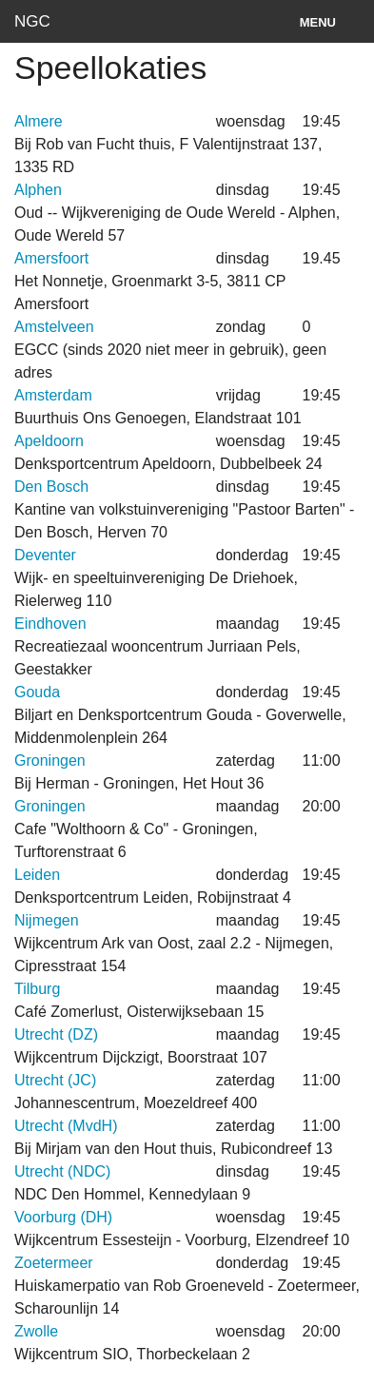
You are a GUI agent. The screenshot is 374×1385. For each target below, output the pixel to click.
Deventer (45, 555)
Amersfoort (51, 258)
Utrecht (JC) (55, 1080)
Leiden (37, 875)
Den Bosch (51, 486)
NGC (32, 21)
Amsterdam (53, 395)
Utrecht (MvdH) (65, 1126)
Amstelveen (54, 327)
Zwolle (36, 1331)
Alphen (38, 190)
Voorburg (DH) (63, 1217)
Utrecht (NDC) (62, 1171)
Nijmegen (46, 920)
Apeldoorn (49, 441)
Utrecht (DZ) (56, 1034)
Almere (38, 121)
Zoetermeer (53, 1263)
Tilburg (37, 989)
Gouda (37, 692)
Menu (318, 22)
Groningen (50, 760)
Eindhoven (50, 623)
